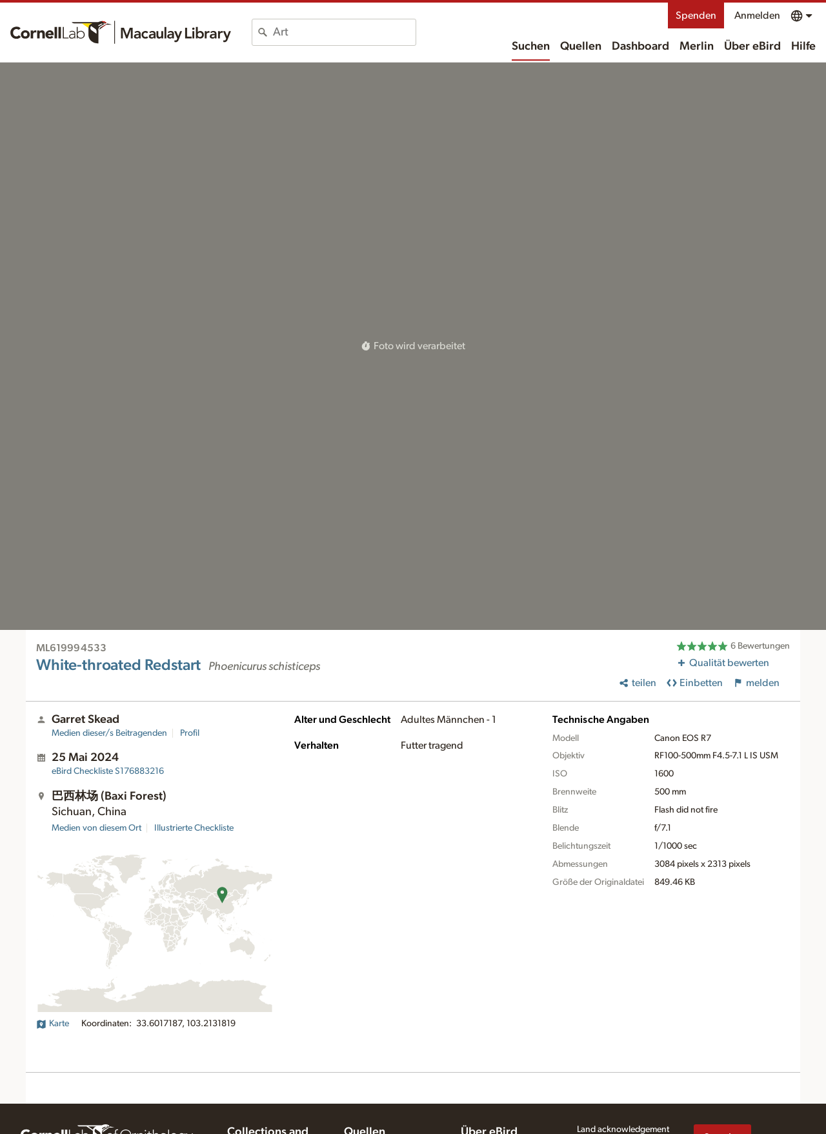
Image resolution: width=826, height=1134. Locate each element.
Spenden (696, 15)
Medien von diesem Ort (96, 828)
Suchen (531, 46)
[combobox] (344, 32)
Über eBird (752, 46)
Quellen (580, 46)
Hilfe (803, 46)
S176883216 (108, 771)
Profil (189, 733)
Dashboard (640, 46)
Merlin (697, 46)
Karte (52, 1023)
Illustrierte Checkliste (194, 828)
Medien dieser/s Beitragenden (109, 733)
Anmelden (757, 15)
